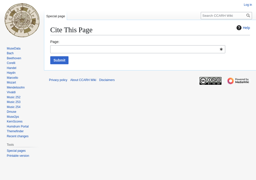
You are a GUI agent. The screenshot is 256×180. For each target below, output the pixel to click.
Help (242, 27)
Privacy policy (58, 80)
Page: (55, 42)
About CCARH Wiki (83, 80)
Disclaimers (107, 80)
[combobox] (137, 49)
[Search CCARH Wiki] (226, 15)
